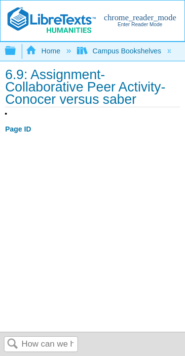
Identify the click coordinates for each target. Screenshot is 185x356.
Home (44, 51)
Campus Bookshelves (120, 51)
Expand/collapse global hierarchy (17, 51)
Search (13, 344)
